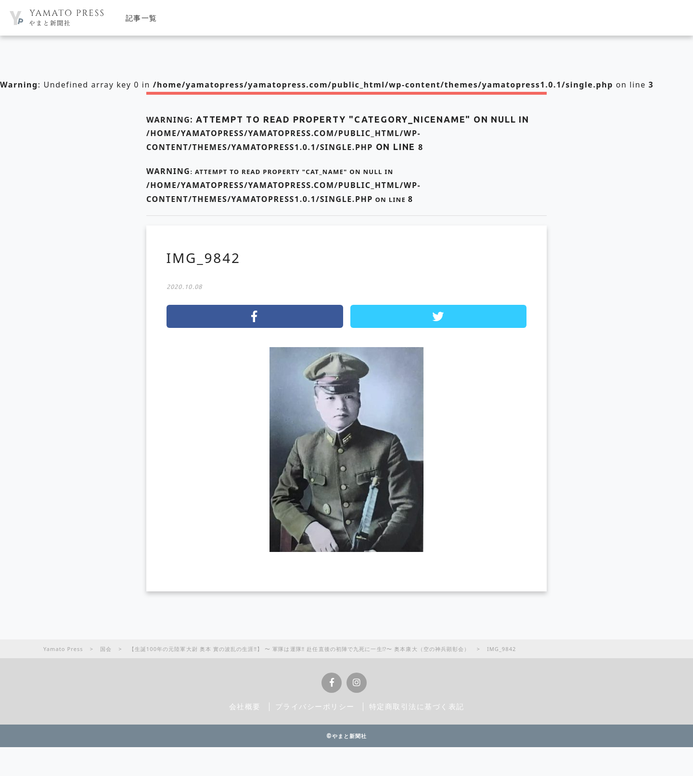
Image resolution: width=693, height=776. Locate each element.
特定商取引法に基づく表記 (416, 706)
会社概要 (245, 706)
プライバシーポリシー (315, 706)
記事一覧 (141, 18)
